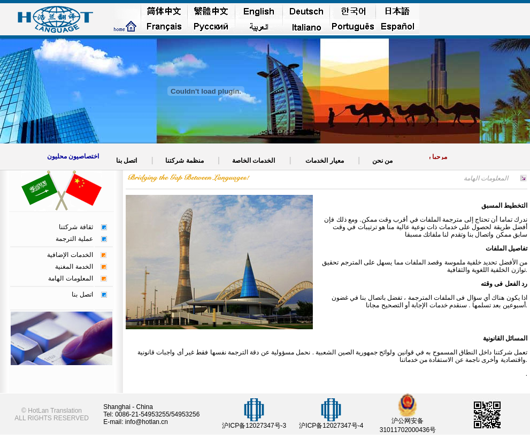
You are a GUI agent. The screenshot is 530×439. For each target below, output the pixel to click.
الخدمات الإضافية (70, 255)
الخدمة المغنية (74, 266)
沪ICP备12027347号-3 (254, 425)
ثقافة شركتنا (76, 227)
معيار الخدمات (324, 160)
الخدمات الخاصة (253, 160)
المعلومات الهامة (70, 278)
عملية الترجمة (74, 239)
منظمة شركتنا (184, 160)
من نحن (382, 160)
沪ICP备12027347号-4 (331, 425)
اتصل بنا (82, 294)
